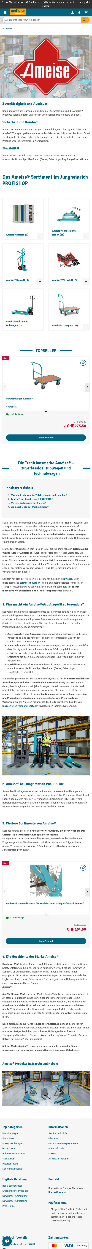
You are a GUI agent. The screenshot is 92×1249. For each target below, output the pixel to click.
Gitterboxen (8, 1148)
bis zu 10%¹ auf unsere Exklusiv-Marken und (41, 2)
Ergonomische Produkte (15, 1190)
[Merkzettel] (79, 12)
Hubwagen (67, 578)
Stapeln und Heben (44, 1064)
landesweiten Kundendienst (17, 705)
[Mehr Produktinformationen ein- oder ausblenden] (46, 411)
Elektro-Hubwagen (30, 582)
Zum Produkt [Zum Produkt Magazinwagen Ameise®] (46, 437)
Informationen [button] (58, 1127)
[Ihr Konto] (72, 12)
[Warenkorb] (86, 12)
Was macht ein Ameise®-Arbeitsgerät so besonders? (39, 495)
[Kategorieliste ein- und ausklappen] (40, 236)
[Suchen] (85, 20)
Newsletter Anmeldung (14, 1195)
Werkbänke (8, 1138)
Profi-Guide (8, 1206)
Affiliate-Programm (58, 1158)
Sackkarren (8, 1158)
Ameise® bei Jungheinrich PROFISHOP (32, 499)
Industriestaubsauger (13, 1153)
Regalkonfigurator (12, 1185)
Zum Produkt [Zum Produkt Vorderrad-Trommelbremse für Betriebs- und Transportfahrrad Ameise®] (46, 941)
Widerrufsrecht (56, 1148)
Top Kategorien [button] (12, 1127)
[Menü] (5, 12)
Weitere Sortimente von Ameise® (28, 503)
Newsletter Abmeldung (14, 1201)
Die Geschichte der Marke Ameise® (30, 507)
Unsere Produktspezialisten (63, 1143)
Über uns (53, 1138)
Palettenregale (10, 1163)
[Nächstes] (87, 387)
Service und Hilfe (57, 1133)
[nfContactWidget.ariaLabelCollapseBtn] (7, 1241)
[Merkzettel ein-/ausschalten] (83, 363)
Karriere (52, 1153)
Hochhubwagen (10, 1133)
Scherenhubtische (12, 1168)
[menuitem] (72, 12)
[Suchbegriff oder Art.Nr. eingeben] (41, 20)
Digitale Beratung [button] (14, 1179)
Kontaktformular (57, 1192)
